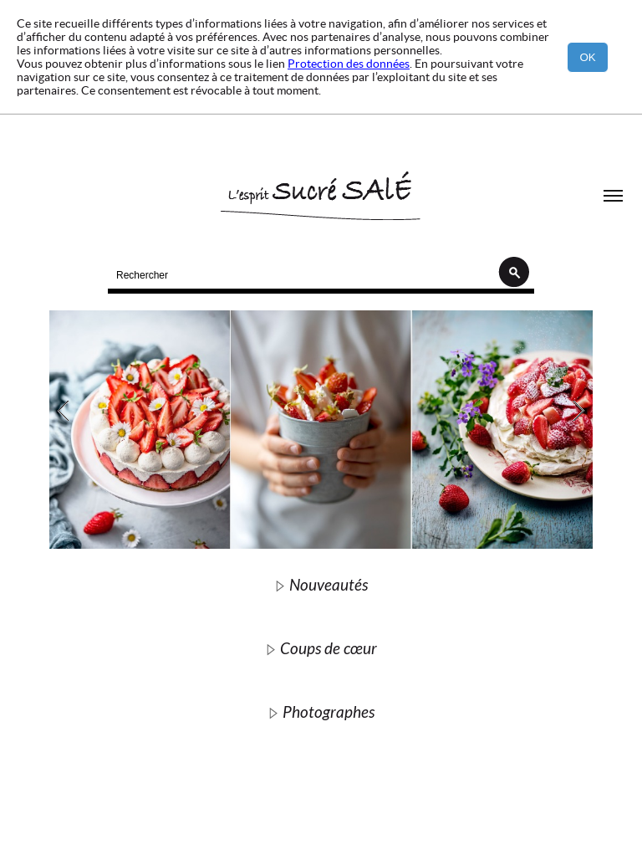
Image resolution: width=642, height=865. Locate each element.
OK (587, 57)
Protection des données (349, 63)
